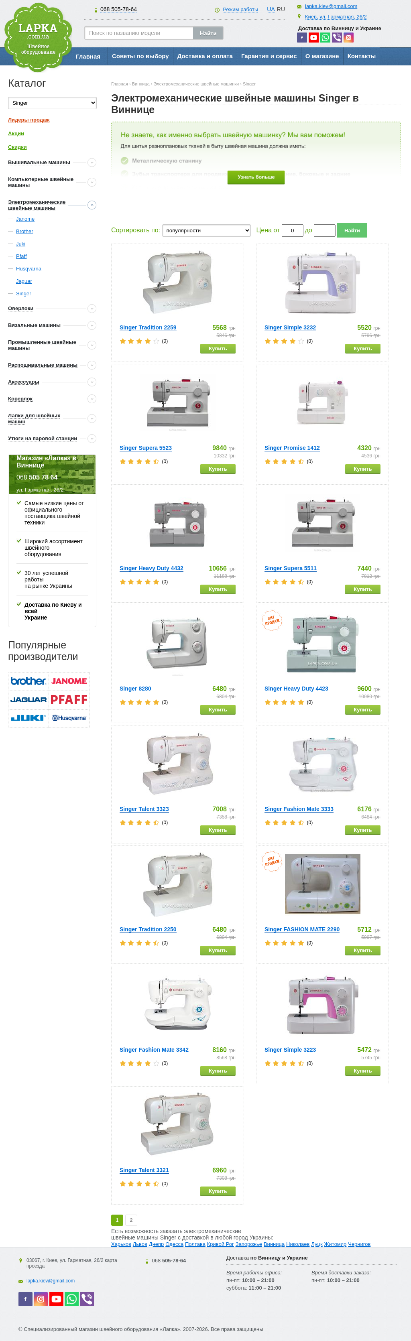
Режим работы (240, 9)
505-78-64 (118, 9)
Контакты (362, 56)
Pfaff (21, 256)
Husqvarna (28, 269)
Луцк (316, 1244)
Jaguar (24, 281)
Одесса (174, 1244)
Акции (16, 133)
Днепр (156, 1244)
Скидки (17, 147)
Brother (24, 231)
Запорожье (249, 1244)
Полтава (195, 1244)
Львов (140, 1244)
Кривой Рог (220, 1244)
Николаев (297, 1244)
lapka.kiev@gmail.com (331, 6)
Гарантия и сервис (269, 56)
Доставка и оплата (205, 56)
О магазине (322, 56)
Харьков (121, 1244)
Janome (25, 219)
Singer (23, 294)
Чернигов (359, 1244)
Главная (88, 56)
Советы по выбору (140, 56)
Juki (20, 244)
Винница (274, 1244)
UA (271, 9)
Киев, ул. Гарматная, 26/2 (336, 17)
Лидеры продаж (29, 120)
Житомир (335, 1244)
